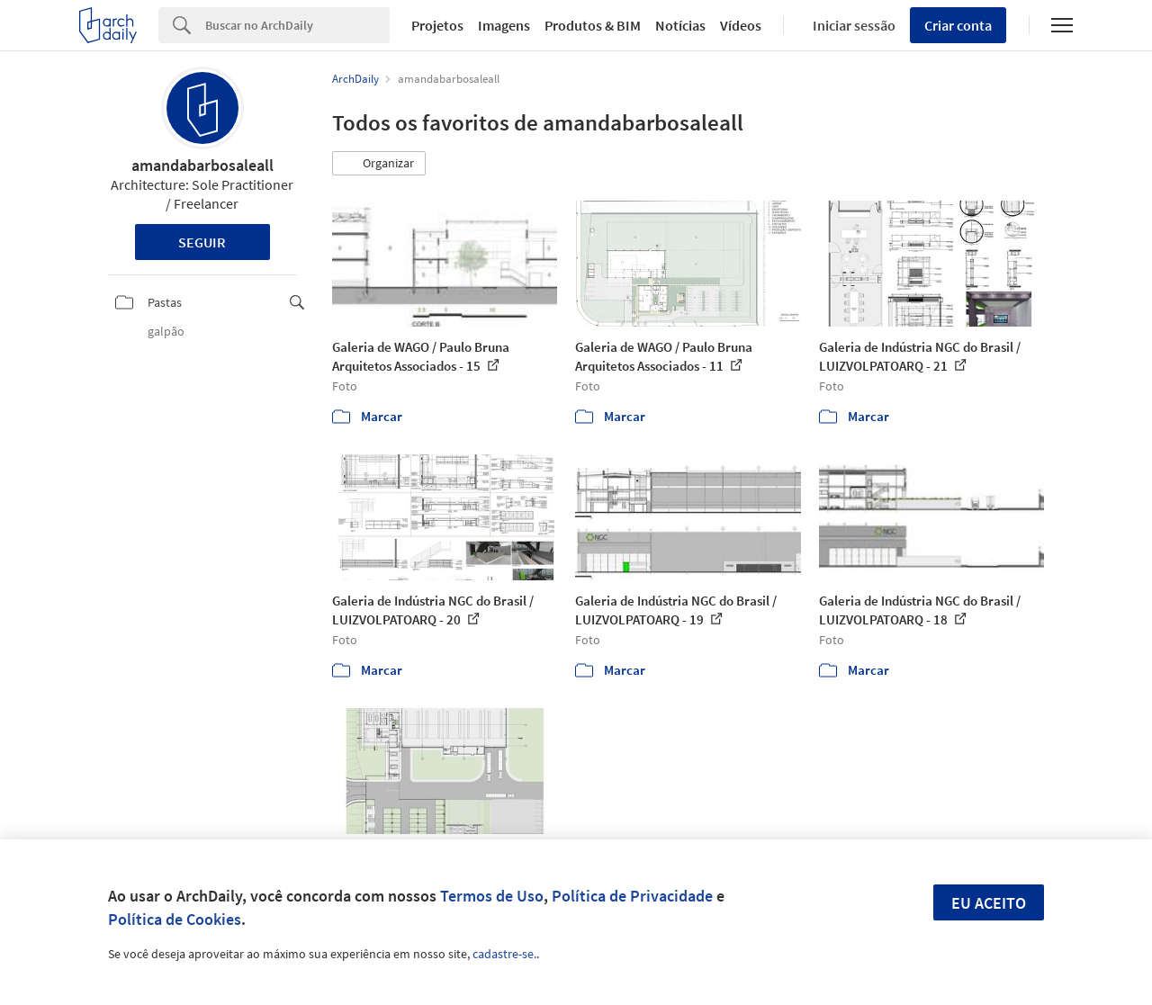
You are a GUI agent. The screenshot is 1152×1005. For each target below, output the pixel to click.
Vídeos (740, 25)
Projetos (437, 25)
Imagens (504, 25)
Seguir (202, 242)
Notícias (680, 25)
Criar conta (958, 25)
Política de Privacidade (632, 895)
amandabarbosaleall (202, 165)
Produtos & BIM (592, 25)
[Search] (297, 25)
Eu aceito (988, 903)
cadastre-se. (504, 954)
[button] (379, 163)
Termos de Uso (492, 895)
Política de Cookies (174, 919)
